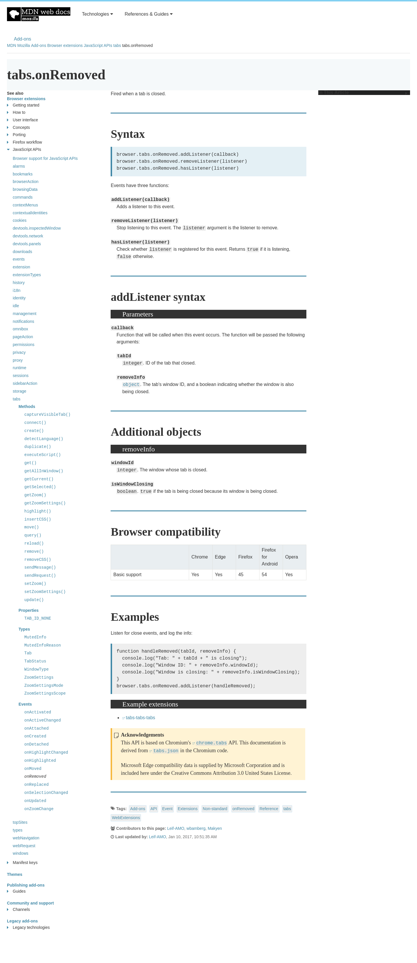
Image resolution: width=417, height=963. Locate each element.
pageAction (23, 336)
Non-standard (215, 808)
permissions (23, 344)
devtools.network (28, 236)
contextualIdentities (30, 212)
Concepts (18, 127)
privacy (19, 352)
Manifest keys (22, 862)
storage (19, 391)
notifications (23, 321)
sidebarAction (25, 383)
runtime (19, 367)
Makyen (215, 828)
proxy (18, 360)
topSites (20, 822)
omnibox (20, 329)
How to (16, 112)
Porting (16, 134)
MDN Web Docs (38, 14)
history (19, 282)
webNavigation (26, 838)
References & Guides (149, 14)
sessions (20, 375)
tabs (117, 45)
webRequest (24, 845)
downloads (22, 251)
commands (22, 197)
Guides (16, 891)
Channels (18, 909)
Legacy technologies (28, 927)
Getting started (23, 105)
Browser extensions (65, 45)
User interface (22, 120)
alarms (19, 166)
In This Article (362, 92)
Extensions (187, 808)
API (154, 808)
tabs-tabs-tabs (140, 717)
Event (167, 808)
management (24, 313)
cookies (19, 220)
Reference (268, 808)
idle (16, 305)
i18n (16, 290)
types (17, 830)
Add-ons (22, 38)
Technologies (97, 14)
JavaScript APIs (98, 45)
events (19, 259)
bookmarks (22, 174)
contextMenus (25, 205)
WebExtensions (126, 817)
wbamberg (195, 828)
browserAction (26, 181)
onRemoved (244, 808)
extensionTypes (27, 274)
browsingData (25, 189)
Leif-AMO (175, 828)
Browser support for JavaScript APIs (45, 158)
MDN (11, 45)
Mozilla (23, 45)
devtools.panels (27, 243)
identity (19, 298)
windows (20, 853)
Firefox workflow (24, 142)
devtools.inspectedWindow (37, 228)
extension (21, 267)
